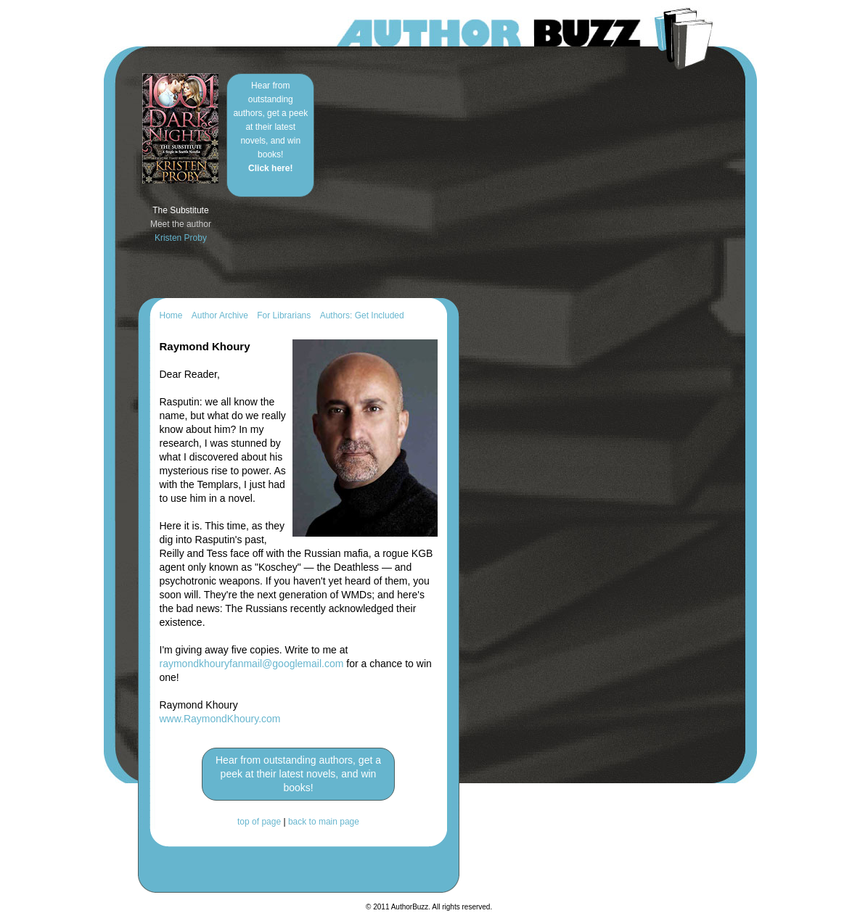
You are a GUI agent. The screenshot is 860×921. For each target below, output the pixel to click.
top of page (259, 822)
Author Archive (220, 315)
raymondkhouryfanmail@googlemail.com (252, 663)
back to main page (323, 822)
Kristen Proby (181, 238)
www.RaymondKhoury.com (220, 718)
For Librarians (284, 315)
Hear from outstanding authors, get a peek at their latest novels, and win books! (270, 126)
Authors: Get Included (362, 315)
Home (171, 315)
